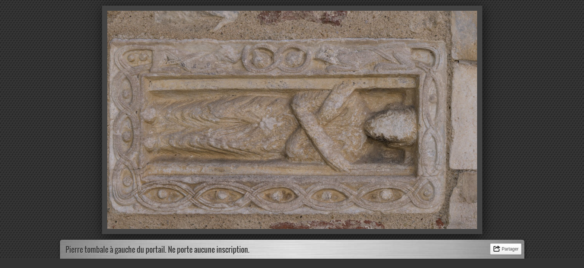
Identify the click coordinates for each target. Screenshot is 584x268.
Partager (510, 249)
